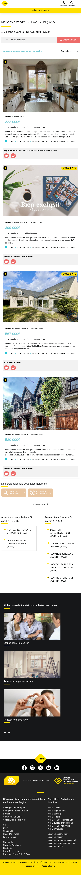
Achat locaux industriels (59, 826)
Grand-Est (8, 831)
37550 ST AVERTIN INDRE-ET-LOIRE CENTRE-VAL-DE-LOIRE (41, 141)
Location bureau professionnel (62, 840)
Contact (23, 862)
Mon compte (63, 5)
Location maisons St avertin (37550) (62, 545)
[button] (29, 40)
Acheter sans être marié (16, 720)
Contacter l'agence (6, 155)
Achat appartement (57, 811)
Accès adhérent (48, 866)
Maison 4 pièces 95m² (14, 117)
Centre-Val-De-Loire (12, 817)
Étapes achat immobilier (16, 643)
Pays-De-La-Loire (11, 851)
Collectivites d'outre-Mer (14, 820)
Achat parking (54, 814)
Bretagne (7, 814)
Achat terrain (54, 817)
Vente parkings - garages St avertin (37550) (18, 543)
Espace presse (32, 866)
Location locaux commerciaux (61, 843)
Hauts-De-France (11, 834)
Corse (6, 825)
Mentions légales (10, 862)
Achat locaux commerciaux (60, 820)
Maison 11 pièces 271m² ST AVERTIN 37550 (24, 434)
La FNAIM (72, 862)
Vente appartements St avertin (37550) (19, 531)
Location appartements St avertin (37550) (60, 533)
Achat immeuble (55, 829)
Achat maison (54, 808)
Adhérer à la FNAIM (40, 10)
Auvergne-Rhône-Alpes (14, 808)
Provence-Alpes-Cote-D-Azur (16, 854)
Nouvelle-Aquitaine (12, 845)
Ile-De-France (9, 837)
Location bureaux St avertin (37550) (63, 555)
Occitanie (7, 848)
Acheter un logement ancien (18, 681)
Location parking (55, 846)
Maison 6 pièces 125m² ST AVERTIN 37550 (24, 222)
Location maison (55, 837)
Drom (5, 828)
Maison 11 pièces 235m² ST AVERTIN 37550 (24, 328)
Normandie (8, 842)
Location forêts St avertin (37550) (62, 579)
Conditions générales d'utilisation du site (47, 862)
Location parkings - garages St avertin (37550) (61, 567)
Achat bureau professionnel (60, 823)
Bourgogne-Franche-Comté (15, 811)
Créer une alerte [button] (70, 40)
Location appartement (58, 834)
